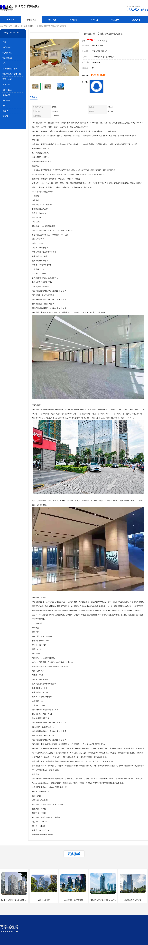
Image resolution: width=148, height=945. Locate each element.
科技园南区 (28, 26)
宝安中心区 (7, 79)
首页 (10, 26)
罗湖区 (5, 111)
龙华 (4, 106)
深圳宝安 (6, 84)
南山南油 (6, 100)
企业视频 (52, 20)
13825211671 (99, 75)
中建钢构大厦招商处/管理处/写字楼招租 (104, 900)
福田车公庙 (7, 90)
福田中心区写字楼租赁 (11, 74)
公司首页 (10, 20)
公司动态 (94, 20)
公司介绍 (73, 20)
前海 (4, 63)
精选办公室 (31, 20)
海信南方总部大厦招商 (132, 900)
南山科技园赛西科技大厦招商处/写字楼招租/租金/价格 (21, 900)
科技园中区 (7, 53)
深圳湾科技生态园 (9, 69)
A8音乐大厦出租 (43, 900)
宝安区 (5, 116)
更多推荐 (136, 20)
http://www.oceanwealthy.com (42, 835)
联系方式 (115, 20)
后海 (4, 42)
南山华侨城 (7, 58)
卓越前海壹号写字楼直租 (73, 900)
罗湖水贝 (6, 95)
